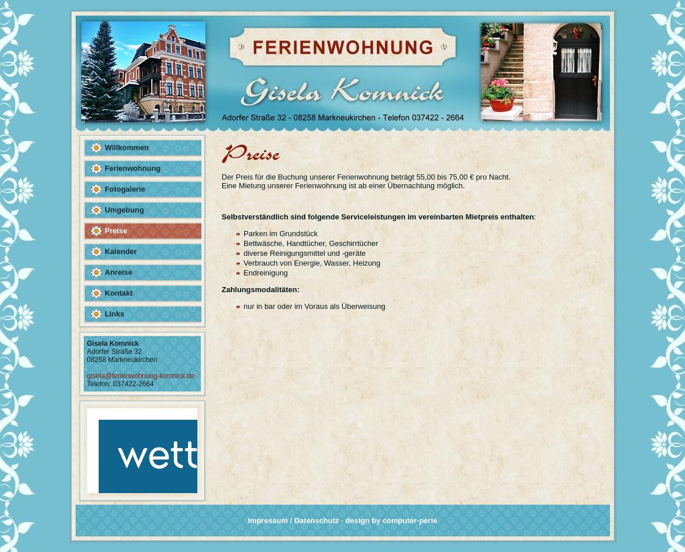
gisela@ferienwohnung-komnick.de (141, 376)
